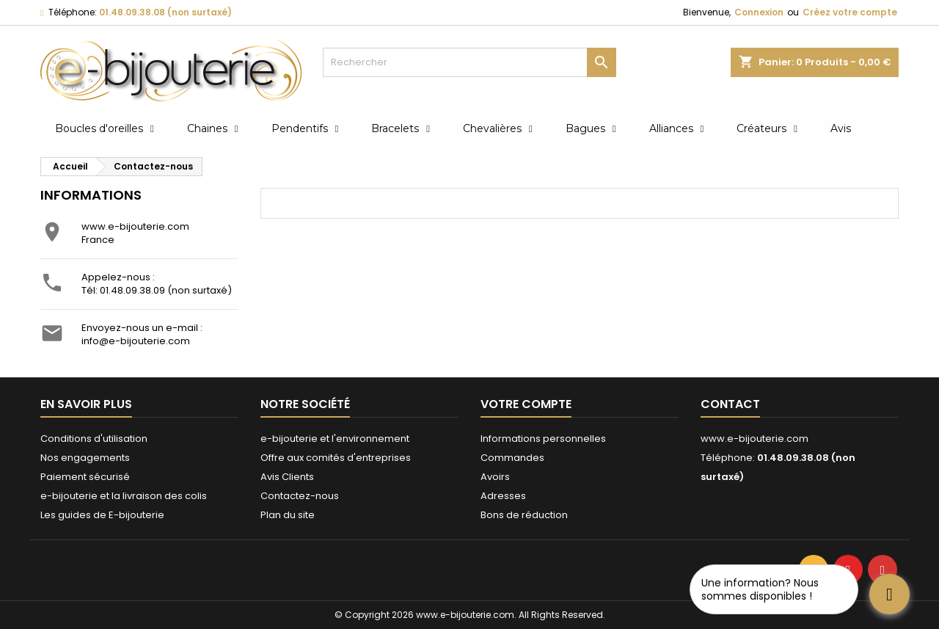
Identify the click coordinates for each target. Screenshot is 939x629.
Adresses (503, 496)
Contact (730, 404)
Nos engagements (85, 458)
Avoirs (495, 477)
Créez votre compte (850, 12)
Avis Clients (287, 477)
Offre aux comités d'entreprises (335, 458)
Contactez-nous (299, 496)
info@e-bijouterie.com (135, 341)
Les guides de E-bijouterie (102, 515)
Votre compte (526, 404)
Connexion (758, 12)
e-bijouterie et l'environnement (334, 439)
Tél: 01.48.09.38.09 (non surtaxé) (156, 290)
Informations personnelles (543, 439)
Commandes (512, 458)
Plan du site (287, 515)
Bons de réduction (524, 515)
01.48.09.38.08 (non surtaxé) (165, 12)
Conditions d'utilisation (93, 439)
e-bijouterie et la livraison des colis (123, 496)
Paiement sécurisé (85, 477)
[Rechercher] (469, 62)
